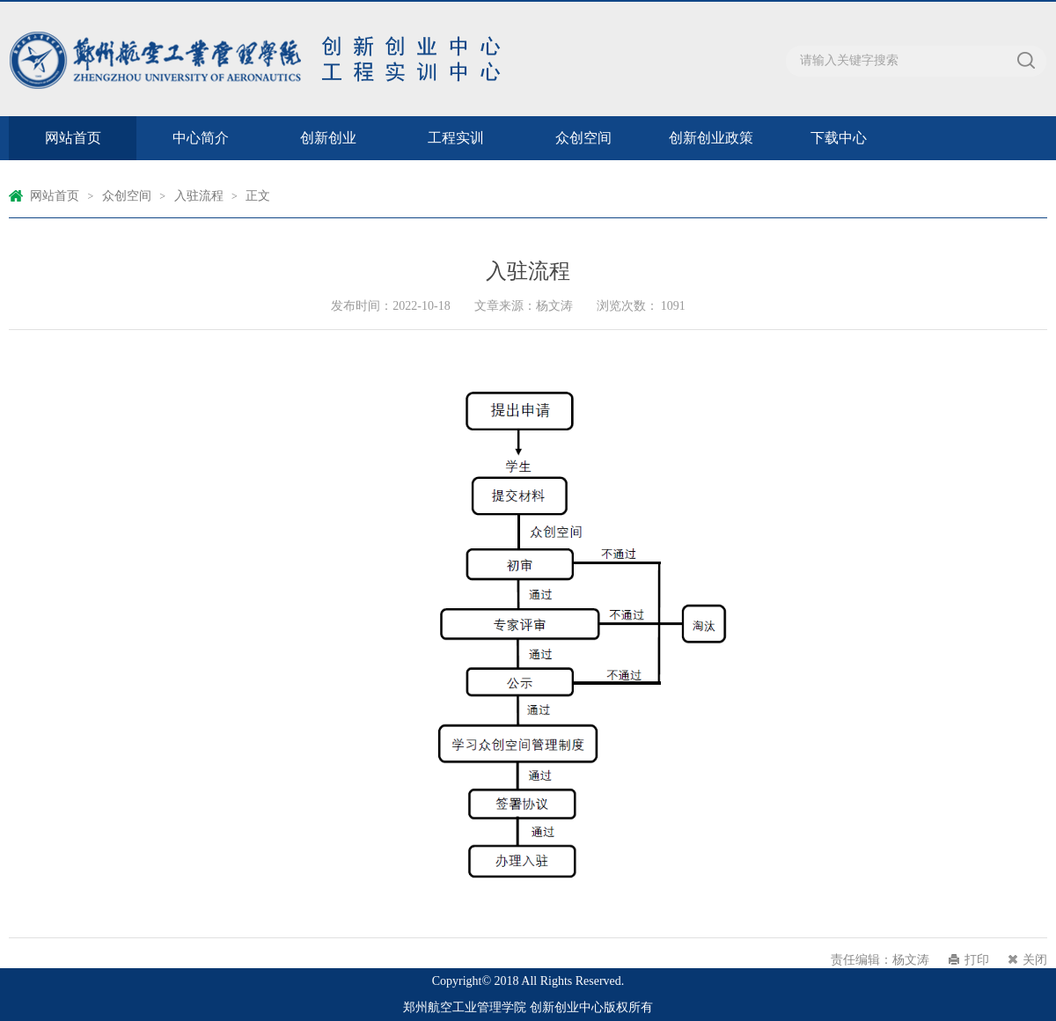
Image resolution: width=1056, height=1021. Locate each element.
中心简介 (200, 137)
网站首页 (73, 137)
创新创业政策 (711, 137)
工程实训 (456, 137)
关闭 (1035, 959)
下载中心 (838, 137)
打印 (976, 959)
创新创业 (328, 137)
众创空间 (583, 137)
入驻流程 (199, 195)
